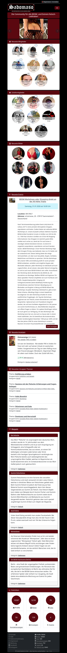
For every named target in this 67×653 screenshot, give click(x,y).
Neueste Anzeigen (18, 332)
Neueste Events (17, 194)
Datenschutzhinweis (16, 639)
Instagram (13, 647)
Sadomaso (21, 469)
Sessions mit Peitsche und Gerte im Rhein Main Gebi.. (37, 389)
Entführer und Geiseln (27, 376)
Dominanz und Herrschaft (25, 416)
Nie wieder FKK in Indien (27, 340)
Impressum (13, 641)
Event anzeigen (52, 326)
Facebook (13, 645)
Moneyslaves (15, 531)
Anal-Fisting (15, 511)
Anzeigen (34, 625)
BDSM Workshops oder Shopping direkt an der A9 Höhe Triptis (37, 200)
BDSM (18, 378)
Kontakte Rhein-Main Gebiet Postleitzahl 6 (33, 409)
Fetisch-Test (40, 647)
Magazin (15, 429)
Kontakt (12, 635)
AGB (11, 637)
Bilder (34, 608)
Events (51, 625)
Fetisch (20, 507)
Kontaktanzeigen (16, 627)
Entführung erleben (23, 374)
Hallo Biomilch (21, 396)
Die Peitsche (15, 435)
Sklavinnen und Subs (23, 406)
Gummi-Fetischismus (18, 473)
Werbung (13, 643)
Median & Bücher (31, 362)
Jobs (51, 608)
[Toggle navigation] (57, 8)
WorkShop (23, 399)
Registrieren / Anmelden (50, 2)
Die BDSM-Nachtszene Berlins (21, 559)
